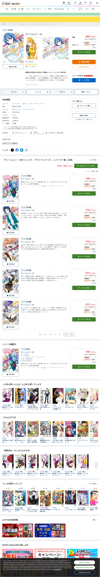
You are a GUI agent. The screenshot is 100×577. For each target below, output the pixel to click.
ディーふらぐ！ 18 (27, 245)
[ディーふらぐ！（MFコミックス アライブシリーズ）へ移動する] (37, 27)
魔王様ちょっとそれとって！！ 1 (7, 411)
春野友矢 (31, 65)
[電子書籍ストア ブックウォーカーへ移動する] (9, 27)
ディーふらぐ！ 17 (27, 276)
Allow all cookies (84, 562)
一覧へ (95, 523)
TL (74, 9)
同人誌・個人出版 (59, 9)
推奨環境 (60, 136)
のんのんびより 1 (19, 410)
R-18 (87, 9)
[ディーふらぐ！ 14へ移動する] (55, 27)
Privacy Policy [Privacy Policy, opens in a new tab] (57, 569)
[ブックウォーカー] (10, 3)
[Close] (97, 567)
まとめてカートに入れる (86, 169)
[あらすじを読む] (44, 187)
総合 (7, 9)
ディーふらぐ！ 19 (27, 213)
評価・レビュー (86, 95)
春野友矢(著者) (16, 109)
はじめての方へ (84, 70)
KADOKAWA (16, 115)
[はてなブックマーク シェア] (22, 153)
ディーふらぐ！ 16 (27, 308)
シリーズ (41, 95)
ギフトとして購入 (84, 109)
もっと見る (93, 163)
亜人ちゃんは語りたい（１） (82, 411)
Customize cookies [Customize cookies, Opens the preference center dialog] (84, 572)
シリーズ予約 (77, 79)
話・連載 (21, 9)
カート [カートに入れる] (84, 196)
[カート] (85, 3)
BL (68, 9)
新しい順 (94, 174)
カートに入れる (84, 55)
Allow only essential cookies (84, 567)
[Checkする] (22, 65)
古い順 (87, 174)
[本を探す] (90, 3)
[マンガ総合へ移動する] (21, 27)
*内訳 (93, 50)
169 (14, 126)
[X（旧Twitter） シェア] (12, 153)
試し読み (13, 70)
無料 (93, 9)
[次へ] (27, 51)
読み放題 (13, 9)
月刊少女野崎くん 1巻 (45, 411)
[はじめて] (75, 3)
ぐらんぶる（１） (69, 410)
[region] (50, 567)
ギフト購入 (77, 104)
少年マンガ (6, 146)
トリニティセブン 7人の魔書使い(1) (58, 411)
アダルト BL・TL (80, 9)
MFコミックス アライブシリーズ (22, 112)
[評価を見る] (31, 69)
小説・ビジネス (36, 9)
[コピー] (26, 153)
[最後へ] (71, 338)
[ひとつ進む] (65, 338)
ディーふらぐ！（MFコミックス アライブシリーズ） (29, 107)
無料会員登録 (84, 65)
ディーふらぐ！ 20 (27, 182)
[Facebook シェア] (17, 153)
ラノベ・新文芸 (47, 9)
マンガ (28, 9)
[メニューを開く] (97, 3)
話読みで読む (84, 118)
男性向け (14, 146)
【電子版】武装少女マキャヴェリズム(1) (32, 411)
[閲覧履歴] (80, 3)
